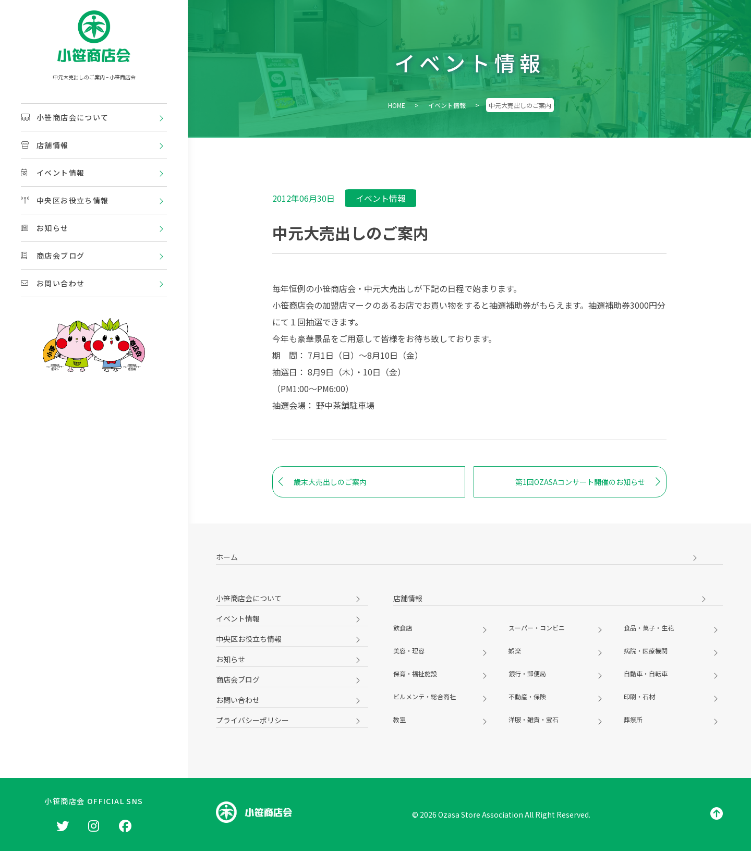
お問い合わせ (52, 283)
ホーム (227, 557)
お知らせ (45, 228)
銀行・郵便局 (527, 673)
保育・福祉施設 (415, 673)
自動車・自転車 (646, 673)
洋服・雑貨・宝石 (533, 719)
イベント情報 (52, 172)
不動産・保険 (527, 696)
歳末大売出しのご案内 (322, 482)
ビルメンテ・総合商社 (424, 696)
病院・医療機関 (646, 650)
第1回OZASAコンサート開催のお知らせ (588, 482)
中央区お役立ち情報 (65, 200)
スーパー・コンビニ (536, 627)
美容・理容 (409, 650)
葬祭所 (633, 719)
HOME (396, 105)
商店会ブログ (52, 255)
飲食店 (402, 627)
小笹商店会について (65, 117)
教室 (399, 719)
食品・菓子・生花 (649, 627)
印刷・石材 (639, 696)
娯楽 (514, 650)
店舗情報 (45, 145)
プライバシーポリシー (252, 720)
